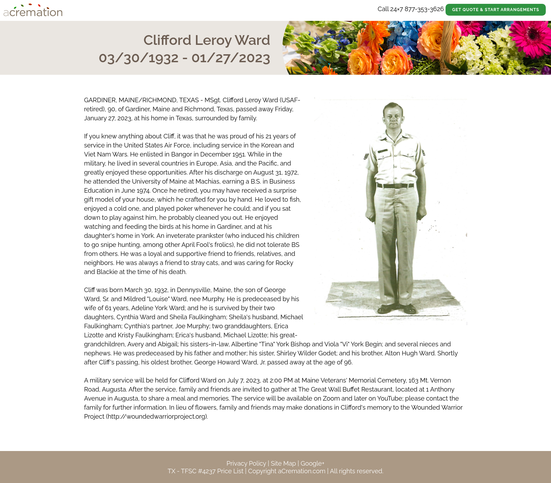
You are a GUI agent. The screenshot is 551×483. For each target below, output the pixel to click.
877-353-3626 (424, 9)
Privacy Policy (246, 463)
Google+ (312, 463)
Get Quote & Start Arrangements (495, 9)
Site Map (283, 463)
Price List (230, 471)
